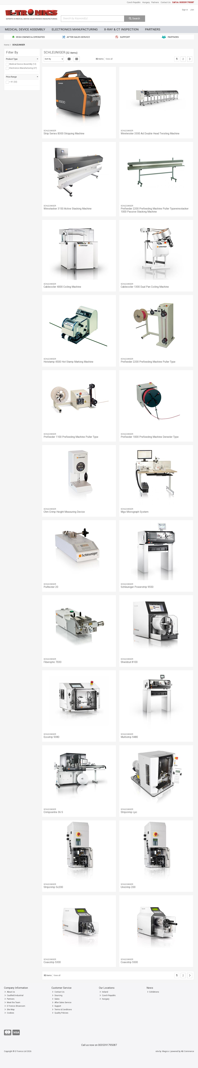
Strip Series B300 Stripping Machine (64, 133)
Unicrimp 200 (128, 887)
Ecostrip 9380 (51, 737)
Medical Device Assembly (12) (22, 64)
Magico (165, 1051)
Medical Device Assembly (25, 29)
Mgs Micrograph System (134, 511)
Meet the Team (12, 1002)
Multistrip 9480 (129, 737)
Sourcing (57, 995)
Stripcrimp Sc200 (53, 887)
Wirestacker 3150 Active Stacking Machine (68, 208)
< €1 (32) (13, 82)
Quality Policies (60, 1013)
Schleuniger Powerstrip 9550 (137, 586)
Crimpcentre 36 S (53, 812)
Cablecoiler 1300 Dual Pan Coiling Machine (145, 286)
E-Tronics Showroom (14, 1006)
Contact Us (166, 2)
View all (109, 59)
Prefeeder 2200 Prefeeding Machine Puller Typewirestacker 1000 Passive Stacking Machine (155, 210)
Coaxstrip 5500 (129, 962)
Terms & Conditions (62, 1009)
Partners (155, 2)
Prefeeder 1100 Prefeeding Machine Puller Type (71, 436)
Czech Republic (134, 2)
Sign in (185, 10)
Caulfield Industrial (13, 995)
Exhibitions (153, 992)
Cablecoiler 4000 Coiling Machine (62, 286)
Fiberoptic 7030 (52, 662)
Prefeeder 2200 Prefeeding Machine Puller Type (148, 361)
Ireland (104, 992)
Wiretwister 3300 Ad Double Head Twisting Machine (150, 133)
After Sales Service (61, 1002)
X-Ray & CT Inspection (121, 29)
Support (56, 1006)
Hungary (146, 2)
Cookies (9, 1013)
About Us (9, 992)
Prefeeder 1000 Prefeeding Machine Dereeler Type (150, 436)
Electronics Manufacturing (75, 29)
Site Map (9, 1009)
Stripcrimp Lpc (129, 812)
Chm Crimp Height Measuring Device (64, 511)
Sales (55, 999)
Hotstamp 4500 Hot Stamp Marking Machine (68, 361)
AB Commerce (187, 1051)
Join (192, 10)
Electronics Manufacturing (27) (23, 68)
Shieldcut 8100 (129, 662)
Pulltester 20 (51, 586)
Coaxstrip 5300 (52, 962)
